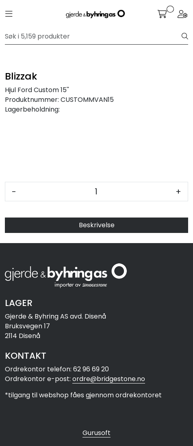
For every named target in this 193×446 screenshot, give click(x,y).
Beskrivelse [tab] (97, 225)
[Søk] (93, 36)
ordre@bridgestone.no (108, 379)
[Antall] (95, 191)
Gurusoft (96, 432)
